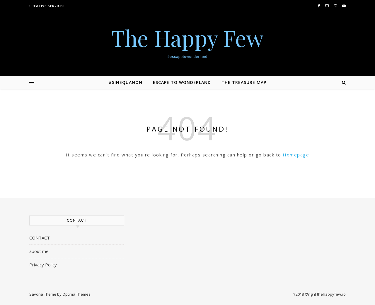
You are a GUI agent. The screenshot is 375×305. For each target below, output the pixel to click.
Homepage (296, 155)
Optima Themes (76, 294)
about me (39, 251)
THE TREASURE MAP (243, 82)
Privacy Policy (43, 265)
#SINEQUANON (125, 82)
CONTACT (39, 238)
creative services (47, 6)
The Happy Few (187, 38)
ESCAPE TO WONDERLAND (182, 82)
